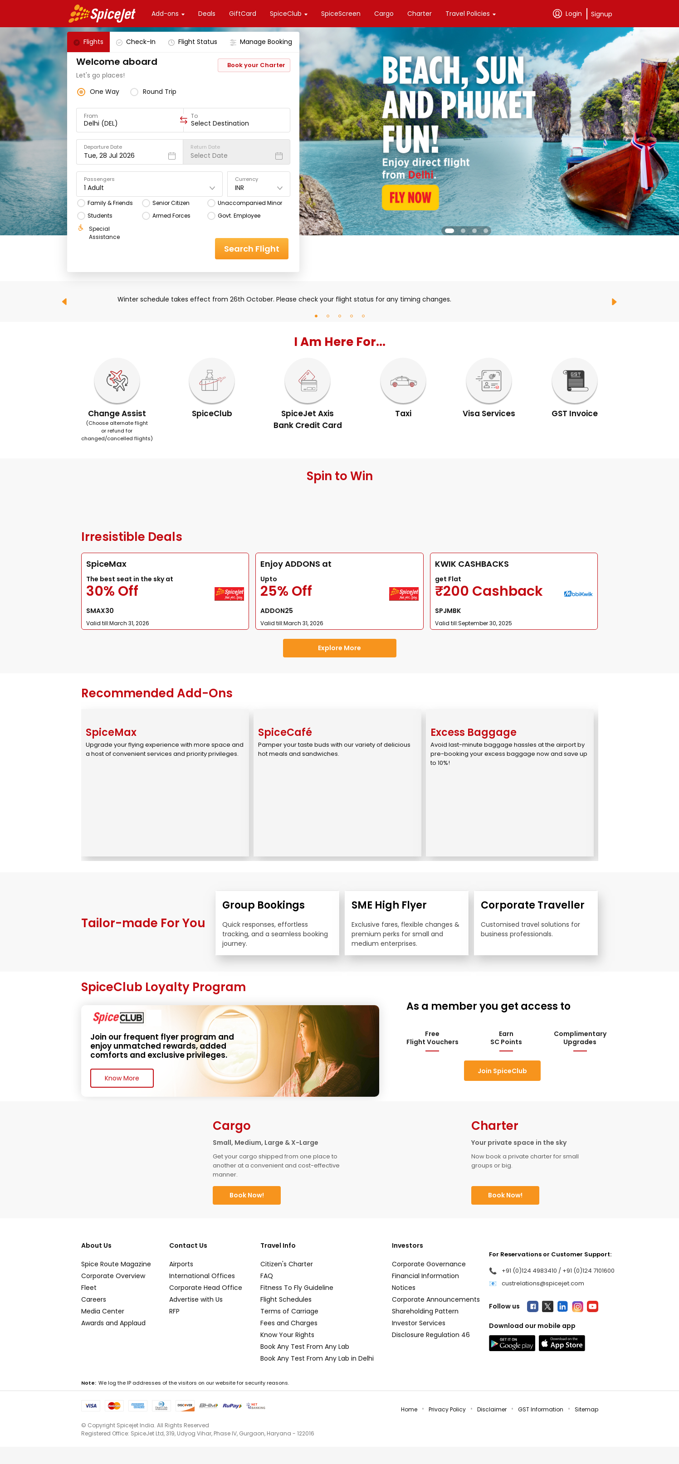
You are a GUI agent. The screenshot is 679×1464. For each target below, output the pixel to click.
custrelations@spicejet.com (543, 1283)
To (194, 116)
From (91, 116)
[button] (449, 231)
